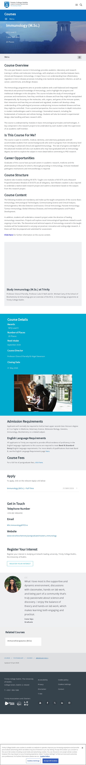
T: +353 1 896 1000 (11, 690)
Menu (9, 19)
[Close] (82, 747)
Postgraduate (18, 658)
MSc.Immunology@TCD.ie (17, 525)
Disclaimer (42, 689)
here (47, 451)
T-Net (40, 694)
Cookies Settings (64, 684)
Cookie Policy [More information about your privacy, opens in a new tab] (45, 756)
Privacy (40, 684)
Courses (10, 14)
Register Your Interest (20, 564)
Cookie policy (63, 680)
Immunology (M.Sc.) (42, 658)
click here (39, 462)
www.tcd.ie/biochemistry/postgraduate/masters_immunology (32, 536)
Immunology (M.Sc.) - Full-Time (20, 488)
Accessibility (43, 680)
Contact (61, 689)
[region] (43, 754)
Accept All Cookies (50, 761)
